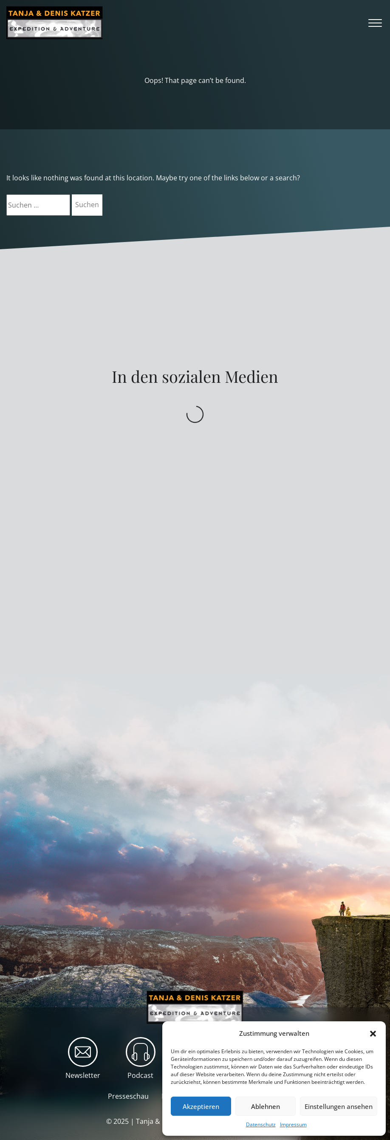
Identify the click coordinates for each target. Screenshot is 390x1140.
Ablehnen (265, 1106)
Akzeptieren (201, 1106)
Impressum (293, 1124)
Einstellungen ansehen (339, 1106)
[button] (373, 1033)
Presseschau (128, 1096)
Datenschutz (261, 1124)
